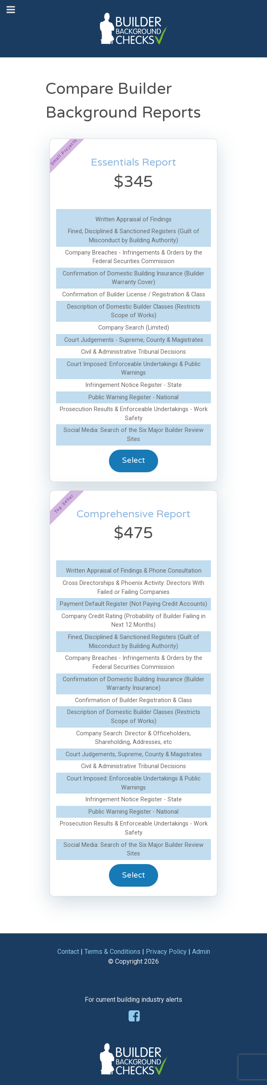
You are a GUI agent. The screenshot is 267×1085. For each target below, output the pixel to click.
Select (133, 460)
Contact (68, 951)
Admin (201, 951)
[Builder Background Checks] (133, 20)
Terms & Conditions (112, 951)
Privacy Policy (166, 951)
